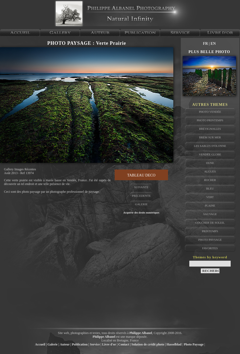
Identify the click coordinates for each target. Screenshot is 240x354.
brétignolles (210, 128)
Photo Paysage (193, 344)
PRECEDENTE (141, 195)
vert (210, 197)
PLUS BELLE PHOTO (209, 52)
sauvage (210, 214)
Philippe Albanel (140, 333)
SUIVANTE (141, 187)
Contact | (124, 344)
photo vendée (210, 111)
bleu (210, 188)
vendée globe (210, 154)
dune (210, 162)
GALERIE (141, 204)
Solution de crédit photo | (148, 344)
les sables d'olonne (210, 145)
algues (210, 171)
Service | (95, 344)
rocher (210, 180)
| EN (212, 44)
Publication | (80, 344)
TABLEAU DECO (141, 175)
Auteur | (65, 344)
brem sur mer (210, 137)
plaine (210, 205)
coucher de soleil (210, 222)
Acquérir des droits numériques (141, 212)
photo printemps (210, 120)
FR (206, 44)
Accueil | (41, 344)
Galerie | (53, 344)
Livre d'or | (110, 344)
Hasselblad (174, 344)
